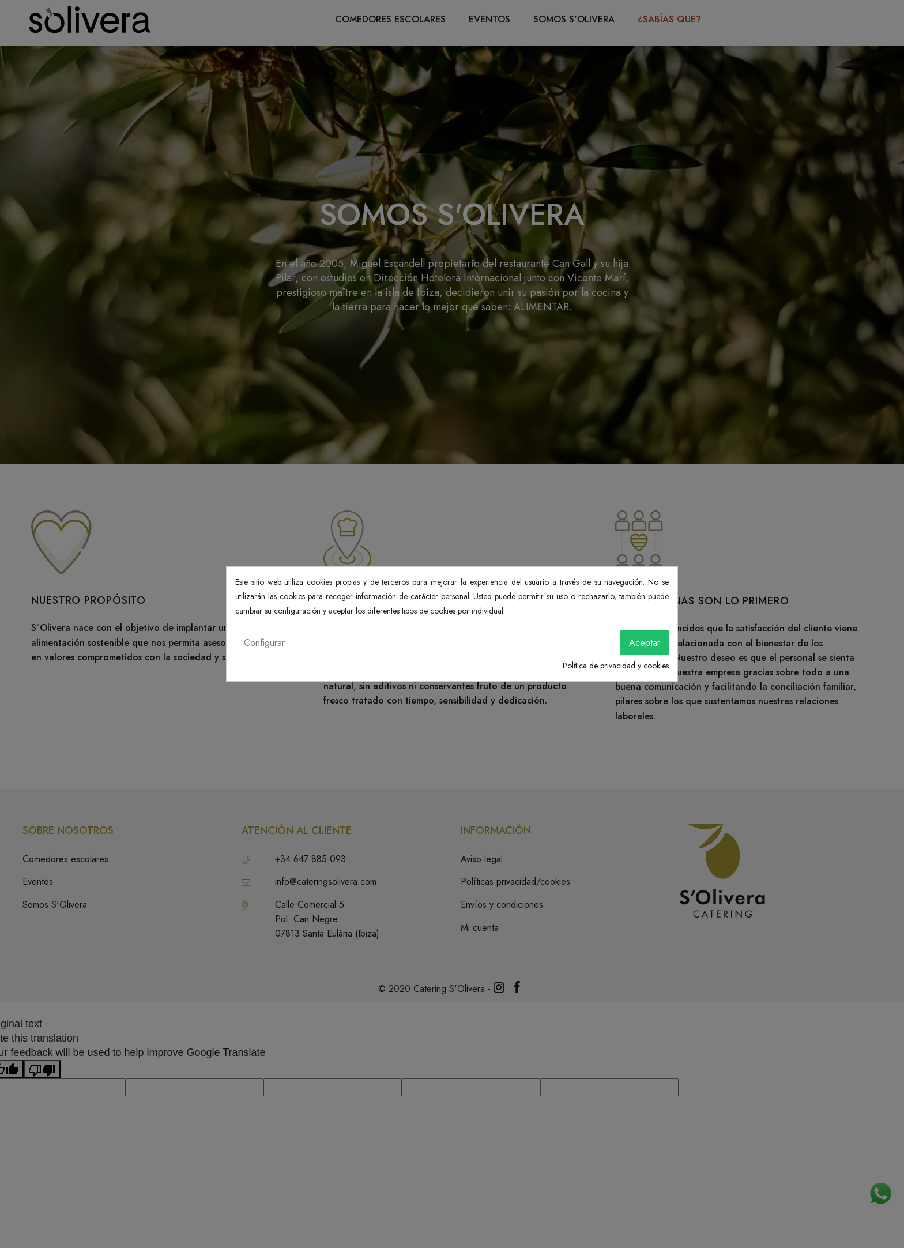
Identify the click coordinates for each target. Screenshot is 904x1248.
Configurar (264, 642)
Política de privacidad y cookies (616, 665)
